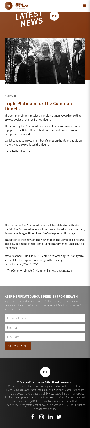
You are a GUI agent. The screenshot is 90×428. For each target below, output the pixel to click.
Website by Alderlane (45, 409)
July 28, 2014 (64, 271)
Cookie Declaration (50, 405)
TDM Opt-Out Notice (74, 405)
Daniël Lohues (13, 141)
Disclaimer (11, 405)
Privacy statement (28, 405)
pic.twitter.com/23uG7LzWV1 (21, 264)
